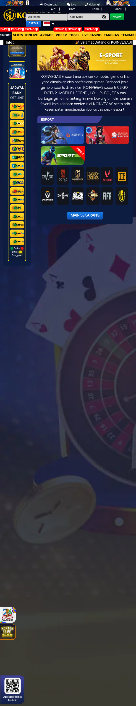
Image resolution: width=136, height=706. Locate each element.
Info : (10, 42)
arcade (46, 35)
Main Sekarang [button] (85, 215)
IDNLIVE (31, 35)
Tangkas (111, 35)
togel (74, 35)
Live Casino (92, 35)
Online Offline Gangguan (17, 252)
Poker (61, 35)
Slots (18, 35)
